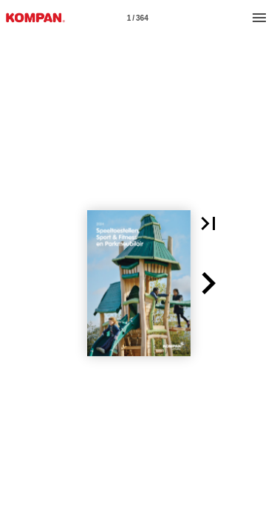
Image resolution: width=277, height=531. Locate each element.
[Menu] (259, 17)
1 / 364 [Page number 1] (137, 18)
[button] (208, 223)
